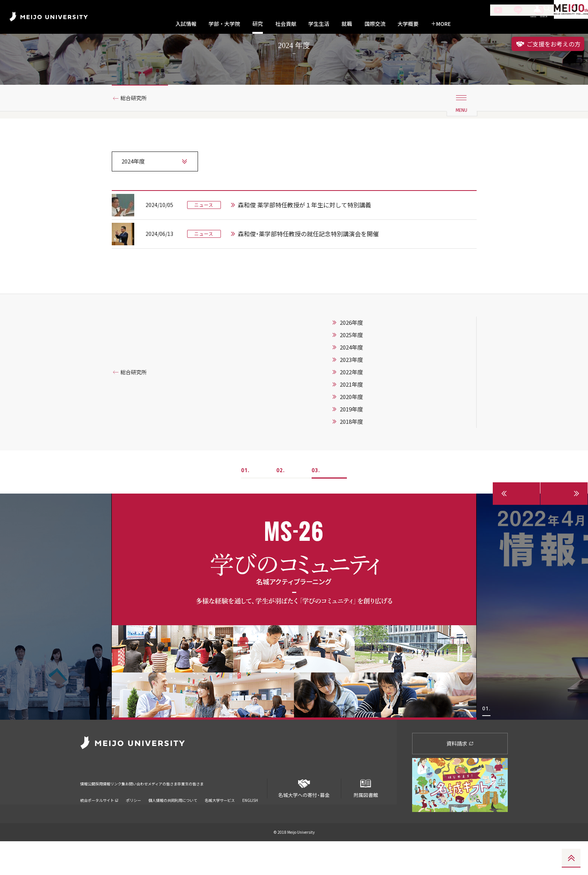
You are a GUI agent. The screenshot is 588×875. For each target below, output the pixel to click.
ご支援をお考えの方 (547, 43)
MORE (441, 23)
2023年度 (351, 393)
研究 (257, 23)
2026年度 (351, 356)
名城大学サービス (220, 824)
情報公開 (90, 812)
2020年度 (351, 430)
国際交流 (375, 23)
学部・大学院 (224, 23)
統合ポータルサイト (99, 824)
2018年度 (351, 455)
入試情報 (186, 23)
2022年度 (351, 406)
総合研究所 (137, 132)
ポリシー (133, 824)
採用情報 (115, 812)
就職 (347, 23)
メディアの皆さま (211, 812)
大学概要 (408, 23)
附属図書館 (365, 819)
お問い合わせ (171, 812)
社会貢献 (285, 23)
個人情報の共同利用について (172, 824)
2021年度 (351, 418)
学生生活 (318, 23)
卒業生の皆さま (254, 812)
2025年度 (351, 369)
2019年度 (351, 443)
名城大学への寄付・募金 (304, 819)
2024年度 (351, 381)
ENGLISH (250, 824)
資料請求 (460, 777)
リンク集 (141, 812)
